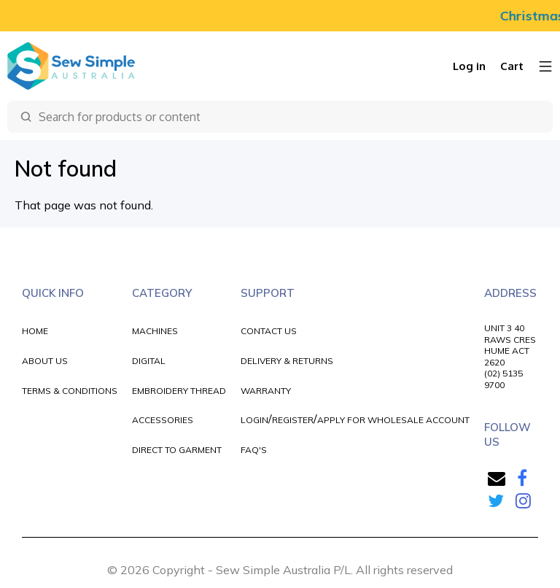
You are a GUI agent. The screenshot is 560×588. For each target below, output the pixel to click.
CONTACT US (269, 330)
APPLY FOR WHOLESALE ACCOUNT (393, 419)
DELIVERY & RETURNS (287, 360)
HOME (35, 330)
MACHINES (155, 330)
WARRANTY (266, 390)
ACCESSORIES (162, 419)
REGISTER (293, 419)
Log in (469, 66)
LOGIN (254, 419)
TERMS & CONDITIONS (69, 390)
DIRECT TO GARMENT (177, 449)
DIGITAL (149, 360)
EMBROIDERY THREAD (179, 390)
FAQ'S (254, 449)
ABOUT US (45, 360)
